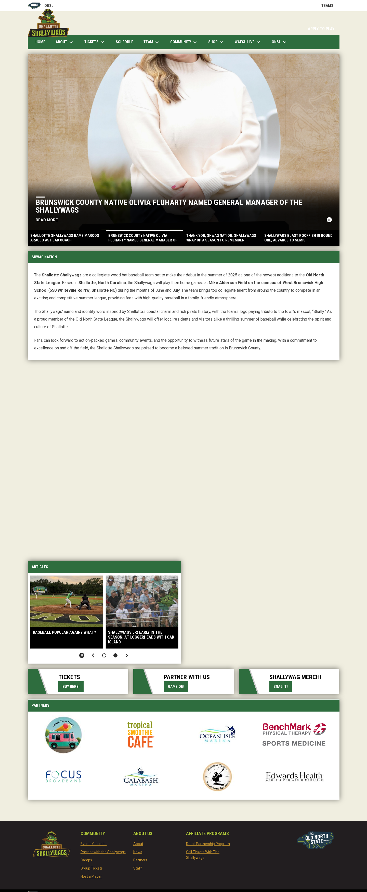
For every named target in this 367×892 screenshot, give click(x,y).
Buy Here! (73, 686)
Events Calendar (94, 844)
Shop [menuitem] (216, 42)
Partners (140, 860)
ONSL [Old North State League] (41, 6)
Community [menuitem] (184, 42)
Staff (137, 868)
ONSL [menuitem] (280, 42)
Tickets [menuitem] (95, 42)
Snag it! (282, 686)
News (137, 852)
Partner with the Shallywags (103, 852)
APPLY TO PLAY (321, 28)
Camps (86, 860)
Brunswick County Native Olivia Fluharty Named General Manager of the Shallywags (171, 206)
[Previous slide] (93, 655)
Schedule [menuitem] (124, 42)
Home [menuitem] (40, 42)
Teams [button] (330, 6)
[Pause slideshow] (81, 655)
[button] (104, 655)
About (138, 844)
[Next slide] (126, 655)
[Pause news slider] (329, 220)
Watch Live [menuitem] (250, 42)
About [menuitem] (65, 42)
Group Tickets (92, 868)
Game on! (176, 686)
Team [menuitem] (151, 42)
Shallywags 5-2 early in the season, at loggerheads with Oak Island (141, 637)
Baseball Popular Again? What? (64, 632)
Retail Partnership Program (208, 844)
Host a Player (91, 876)
